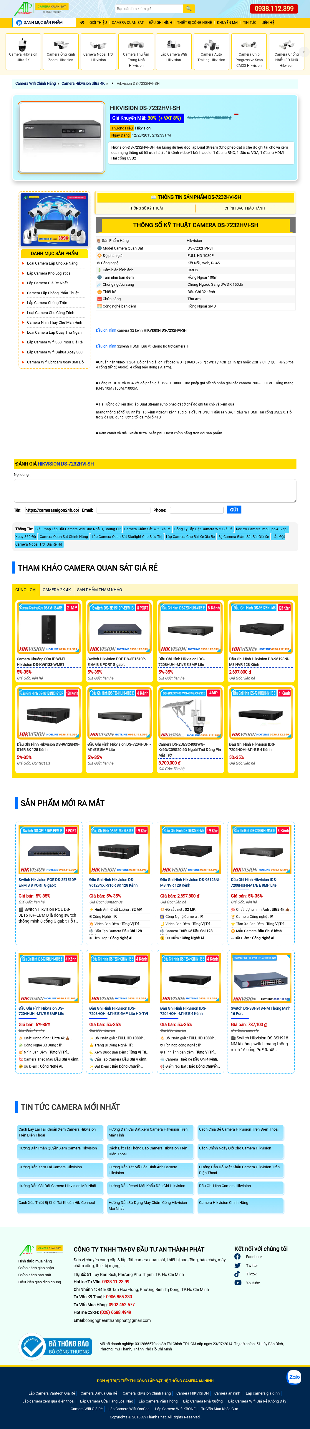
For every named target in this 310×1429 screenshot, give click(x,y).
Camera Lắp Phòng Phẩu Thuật (53, 293)
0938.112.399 (274, 8)
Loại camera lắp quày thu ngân (54, 332)
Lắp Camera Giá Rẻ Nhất (47, 283)
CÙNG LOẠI (26, 589)
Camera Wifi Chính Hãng (35, 83)
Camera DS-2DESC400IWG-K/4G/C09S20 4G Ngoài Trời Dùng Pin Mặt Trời (189, 749)
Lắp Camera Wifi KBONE (175, 1409)
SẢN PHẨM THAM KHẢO (99, 589)
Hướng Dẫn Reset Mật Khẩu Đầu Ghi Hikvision (147, 1186)
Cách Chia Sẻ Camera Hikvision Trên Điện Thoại (238, 1129)
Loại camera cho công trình (50, 312)
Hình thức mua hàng (35, 1261)
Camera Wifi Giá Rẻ (87, 1409)
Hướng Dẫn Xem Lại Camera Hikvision (50, 1167)
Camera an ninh (227, 1393)
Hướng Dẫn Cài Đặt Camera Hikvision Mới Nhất (57, 1186)
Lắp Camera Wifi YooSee (129, 1409)
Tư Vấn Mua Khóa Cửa (219, 1409)
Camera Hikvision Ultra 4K (83, 83)
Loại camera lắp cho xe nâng (52, 263)
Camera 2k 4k (57, 589)
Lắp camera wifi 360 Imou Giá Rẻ (55, 342)
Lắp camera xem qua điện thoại (48, 1401)
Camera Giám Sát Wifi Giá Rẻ (147, 529)
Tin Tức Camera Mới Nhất (70, 1107)
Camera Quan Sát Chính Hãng (64, 537)
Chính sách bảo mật (34, 1275)
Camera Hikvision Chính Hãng (223, 1202)
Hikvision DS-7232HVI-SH (138, 83)
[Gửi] (234, 510)
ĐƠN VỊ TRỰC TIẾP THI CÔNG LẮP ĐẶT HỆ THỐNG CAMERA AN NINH (155, 1381)
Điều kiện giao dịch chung (39, 1282)
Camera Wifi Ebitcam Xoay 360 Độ (55, 362)
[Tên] (52, 510)
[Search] (149, 9)
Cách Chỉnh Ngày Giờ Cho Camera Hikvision (235, 1148)
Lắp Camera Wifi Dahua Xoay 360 (54, 352)
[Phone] (197, 510)
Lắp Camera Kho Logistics (49, 273)
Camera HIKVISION (192, 1393)
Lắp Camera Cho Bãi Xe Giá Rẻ (190, 537)
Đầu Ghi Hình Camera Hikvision (225, 1186)
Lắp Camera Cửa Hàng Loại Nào (106, 1401)
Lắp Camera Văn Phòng (158, 1401)
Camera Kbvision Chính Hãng (147, 1393)
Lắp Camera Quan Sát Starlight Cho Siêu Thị (127, 537)
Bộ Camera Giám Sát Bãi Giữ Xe (243, 537)
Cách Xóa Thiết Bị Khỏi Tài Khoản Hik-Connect (57, 1202)
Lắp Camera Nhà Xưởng (203, 1401)
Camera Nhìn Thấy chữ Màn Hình (54, 322)
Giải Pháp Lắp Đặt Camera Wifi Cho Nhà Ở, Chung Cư (77, 529)
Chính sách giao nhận (36, 1268)
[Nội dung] (155, 491)
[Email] (123, 510)
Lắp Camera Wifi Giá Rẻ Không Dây (257, 1401)
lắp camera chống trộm (47, 302)
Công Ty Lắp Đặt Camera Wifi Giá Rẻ (203, 529)
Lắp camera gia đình (263, 1393)
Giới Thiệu (98, 22)
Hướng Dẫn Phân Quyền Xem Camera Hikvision (58, 1148)
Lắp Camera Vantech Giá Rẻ (52, 1393)
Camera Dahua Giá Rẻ (99, 1393)
